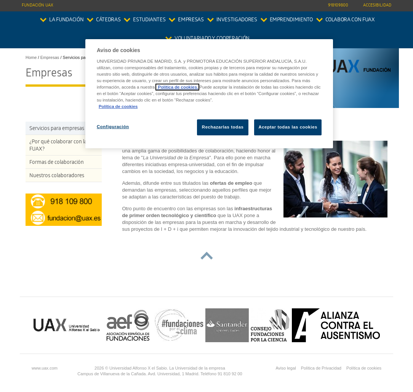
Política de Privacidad (321, 368)
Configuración (113, 126)
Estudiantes (149, 20)
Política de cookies (363, 368)
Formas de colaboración (56, 163)
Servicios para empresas (56, 129)
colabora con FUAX (350, 20)
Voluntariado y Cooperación (212, 39)
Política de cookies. (177, 87)
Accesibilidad (377, 5)
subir (206, 255)
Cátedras (108, 20)
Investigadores (236, 20)
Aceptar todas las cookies (287, 127)
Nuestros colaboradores (56, 176)
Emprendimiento (291, 20)
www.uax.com (45, 368)
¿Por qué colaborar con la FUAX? (58, 146)
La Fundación (66, 20)
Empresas (190, 20)
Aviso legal (285, 368)
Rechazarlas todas (223, 127)
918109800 (338, 5)
